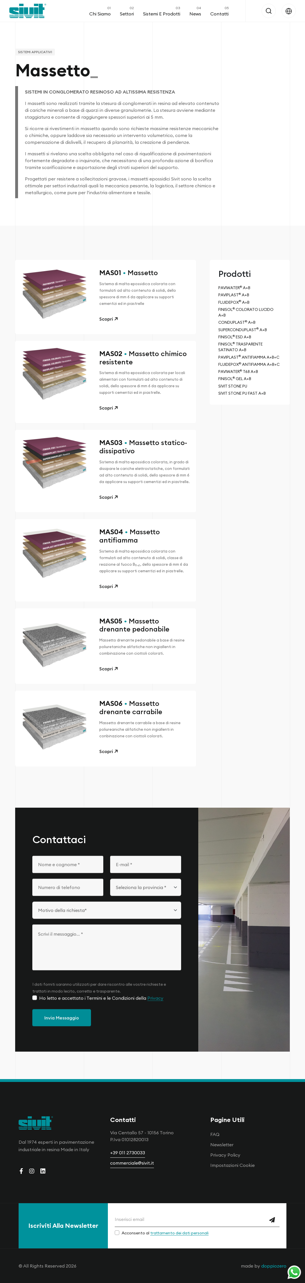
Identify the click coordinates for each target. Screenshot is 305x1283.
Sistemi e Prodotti (161, 11)
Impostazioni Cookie (232, 1165)
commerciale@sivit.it (132, 1163)
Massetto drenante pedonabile (134, 627)
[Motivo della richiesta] (106, 918)
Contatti (219, 11)
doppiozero (273, 1266)
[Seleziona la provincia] (145, 895)
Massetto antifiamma (129, 538)
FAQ (214, 1134)
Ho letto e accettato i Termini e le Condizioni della (101, 1006)
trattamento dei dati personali (179, 1233)
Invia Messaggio (61, 1026)
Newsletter (221, 1144)
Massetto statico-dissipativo (143, 449)
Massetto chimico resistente (143, 359)
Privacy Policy (225, 1155)
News (195, 11)
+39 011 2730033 (127, 1152)
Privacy (155, 1006)
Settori (127, 11)
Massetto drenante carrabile (130, 710)
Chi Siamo (100, 11)
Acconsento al (165, 1233)
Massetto (128, 275)
